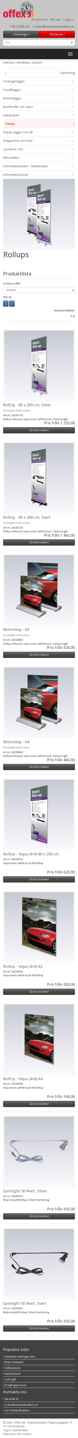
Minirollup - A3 (16, 629)
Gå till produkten (39, 430)
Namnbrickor (12, 1373)
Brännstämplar (13, 1362)
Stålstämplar (12, 1368)
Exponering (23, 62)
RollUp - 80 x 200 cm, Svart (27, 517)
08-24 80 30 (20, 26)
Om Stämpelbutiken (16, 1410)
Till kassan (57, 34)
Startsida (8, 62)
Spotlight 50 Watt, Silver (25, 1190)
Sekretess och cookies (17, 1434)
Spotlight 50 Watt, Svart (25, 1303)
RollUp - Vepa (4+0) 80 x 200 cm (31, 853)
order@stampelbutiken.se (53, 26)
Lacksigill (9, 1379)
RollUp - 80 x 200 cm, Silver (27, 404)
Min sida (55, 19)
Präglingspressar (14, 1385)
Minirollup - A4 (16, 741)
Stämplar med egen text (19, 1356)
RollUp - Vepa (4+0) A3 (22, 966)
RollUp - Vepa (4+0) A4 (22, 1078)
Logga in (68, 19)
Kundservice (39, 19)
